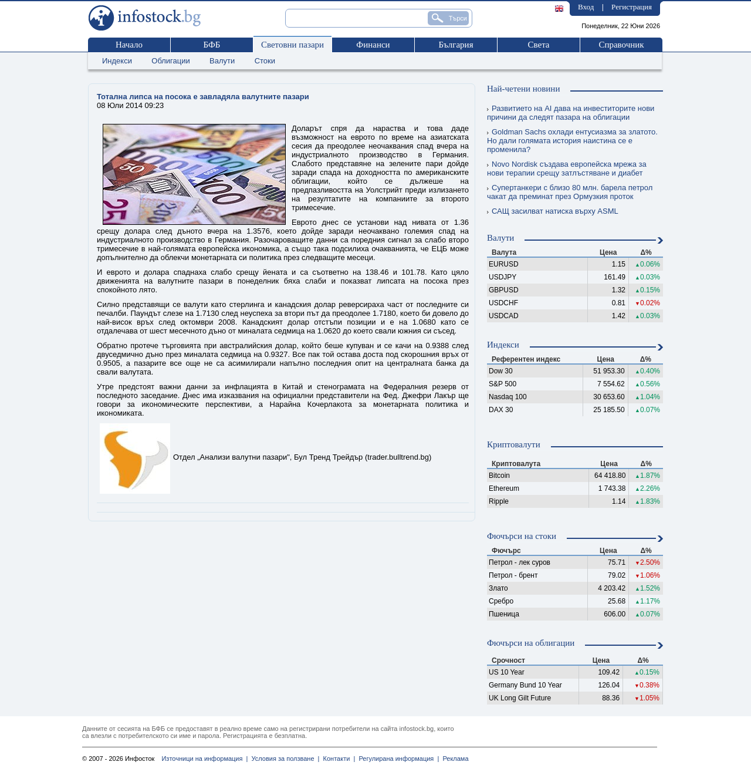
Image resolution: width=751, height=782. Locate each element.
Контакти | (337, 758)
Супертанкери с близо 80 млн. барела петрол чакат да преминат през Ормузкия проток (569, 192)
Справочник (621, 44)
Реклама (453, 758)
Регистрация (631, 6)
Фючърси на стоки (521, 536)
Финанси (373, 44)
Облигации (170, 60)
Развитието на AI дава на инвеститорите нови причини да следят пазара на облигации (570, 113)
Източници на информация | (204, 758)
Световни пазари (292, 44)
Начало (129, 44)
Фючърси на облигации (530, 643)
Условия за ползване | (283, 758)
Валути (222, 60)
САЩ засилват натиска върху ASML (552, 211)
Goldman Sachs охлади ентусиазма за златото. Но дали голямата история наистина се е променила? (572, 140)
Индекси (117, 60)
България (455, 44)
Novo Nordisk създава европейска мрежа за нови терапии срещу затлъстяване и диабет (567, 168)
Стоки (265, 60)
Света (538, 44)
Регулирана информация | (397, 758)
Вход (586, 6)
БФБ (212, 44)
